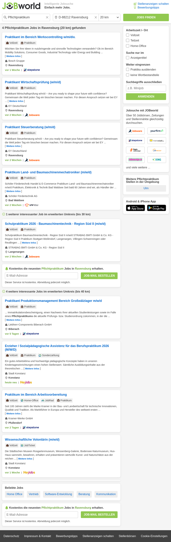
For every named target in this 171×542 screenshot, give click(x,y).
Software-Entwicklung (58, 494)
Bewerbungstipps (148, 7)
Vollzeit (135, 35)
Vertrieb (33, 494)
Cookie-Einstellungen (154, 536)
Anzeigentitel (139, 57)
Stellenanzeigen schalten (153, 3)
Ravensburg (50, 28)
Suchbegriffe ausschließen (144, 82)
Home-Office (138, 45)
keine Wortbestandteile (145, 75)
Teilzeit (135, 40)
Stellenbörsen (127, 536)
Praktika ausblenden (143, 69)
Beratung (84, 494)
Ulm (146, 188)
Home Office (14, 494)
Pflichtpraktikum (17, 28)
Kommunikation (106, 494)
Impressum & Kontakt (37, 536)
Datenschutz (11, 536)
